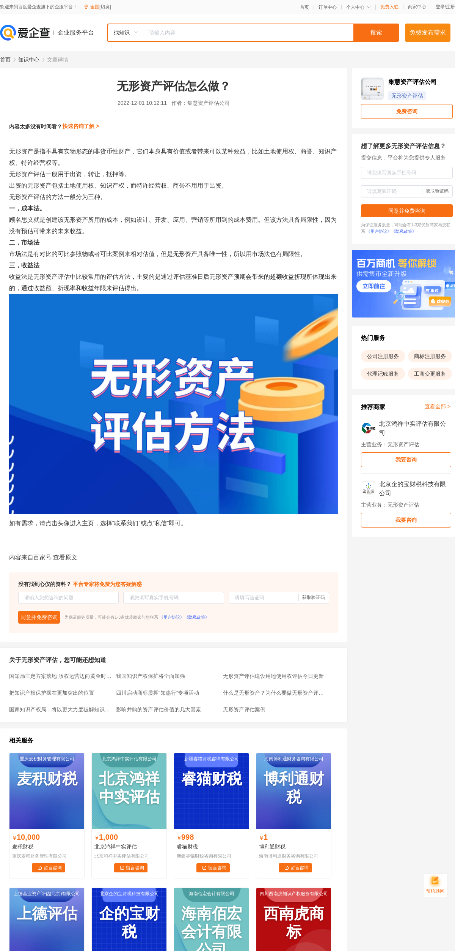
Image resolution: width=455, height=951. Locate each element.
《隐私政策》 (196, 617)
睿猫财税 (187, 847)
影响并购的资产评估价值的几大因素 (158, 709)
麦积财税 (22, 847)
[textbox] (271, 33)
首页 (304, 7)
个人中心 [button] (358, 7)
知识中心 (28, 59)
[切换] (105, 6)
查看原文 (65, 557)
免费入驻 (389, 7)
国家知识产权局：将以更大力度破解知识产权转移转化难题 (60, 709)
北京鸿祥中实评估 (115, 847)
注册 (450, 6)
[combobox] (253, 33)
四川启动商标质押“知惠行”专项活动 (157, 693)
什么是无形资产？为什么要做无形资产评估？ (274, 693)
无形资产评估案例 (244, 709)
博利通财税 (272, 847)
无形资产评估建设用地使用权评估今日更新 (273, 676)
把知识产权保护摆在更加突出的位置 (51, 693)
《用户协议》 (171, 617)
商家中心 (417, 7)
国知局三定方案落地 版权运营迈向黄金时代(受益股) (60, 676)
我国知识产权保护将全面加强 (150, 676)
